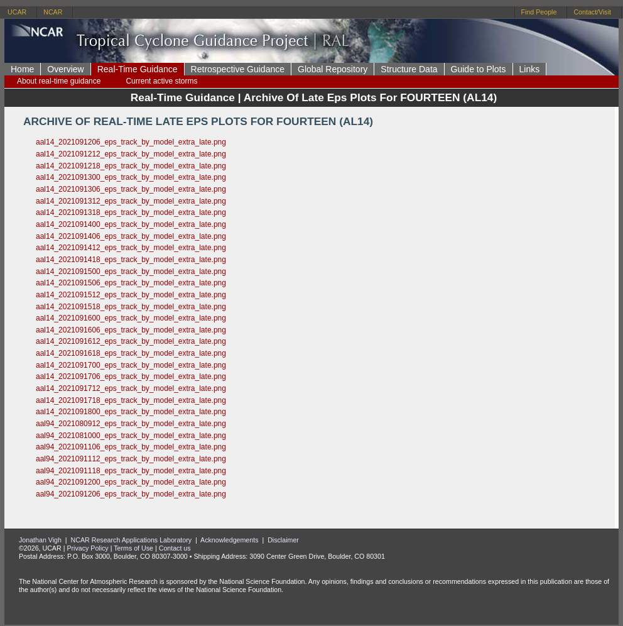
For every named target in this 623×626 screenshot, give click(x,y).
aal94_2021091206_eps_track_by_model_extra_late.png (131, 494)
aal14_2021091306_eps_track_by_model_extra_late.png (131, 189)
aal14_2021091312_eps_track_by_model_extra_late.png (131, 201)
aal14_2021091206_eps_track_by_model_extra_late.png (131, 142)
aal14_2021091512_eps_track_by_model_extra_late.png (131, 294)
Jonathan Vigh (40, 540)
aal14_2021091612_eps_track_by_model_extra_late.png (131, 341)
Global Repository (332, 69)
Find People (539, 12)
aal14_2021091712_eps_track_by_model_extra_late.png (131, 388)
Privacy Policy (87, 548)
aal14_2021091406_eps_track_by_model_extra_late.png (131, 236)
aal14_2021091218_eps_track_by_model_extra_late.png (131, 166)
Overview (65, 69)
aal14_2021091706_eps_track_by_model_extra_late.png (131, 376)
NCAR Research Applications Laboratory (131, 540)
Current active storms (161, 81)
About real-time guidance (58, 81)
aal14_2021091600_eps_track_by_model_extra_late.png (131, 318)
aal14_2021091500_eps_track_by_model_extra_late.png (131, 271)
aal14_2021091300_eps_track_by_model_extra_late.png (131, 177)
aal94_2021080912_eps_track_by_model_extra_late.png (131, 423)
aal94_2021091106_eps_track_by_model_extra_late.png (131, 446)
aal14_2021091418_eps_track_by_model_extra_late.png (131, 259)
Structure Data (409, 69)
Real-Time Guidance (137, 69)
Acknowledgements (229, 540)
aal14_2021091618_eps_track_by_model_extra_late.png (131, 353)
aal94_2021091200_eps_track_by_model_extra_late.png (131, 482)
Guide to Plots (478, 69)
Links (529, 69)
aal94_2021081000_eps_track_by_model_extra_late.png (131, 435)
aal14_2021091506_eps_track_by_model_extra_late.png (131, 282)
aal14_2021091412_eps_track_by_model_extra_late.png (131, 247)
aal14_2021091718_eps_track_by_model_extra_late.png (131, 400)
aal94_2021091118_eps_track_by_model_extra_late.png (131, 470)
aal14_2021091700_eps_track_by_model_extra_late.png (131, 365)
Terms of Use (133, 548)
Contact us (175, 548)
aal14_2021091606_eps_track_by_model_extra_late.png (131, 330)
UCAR (17, 12)
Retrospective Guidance (237, 69)
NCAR (52, 12)
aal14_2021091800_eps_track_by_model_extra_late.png (131, 411)
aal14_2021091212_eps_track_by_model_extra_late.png (131, 154)
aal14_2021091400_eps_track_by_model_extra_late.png (131, 224)
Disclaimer (283, 540)
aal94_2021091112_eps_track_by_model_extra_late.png (131, 458)
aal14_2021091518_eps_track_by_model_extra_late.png (131, 306)
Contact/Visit (592, 12)
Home (22, 69)
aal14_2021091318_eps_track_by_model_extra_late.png (131, 212)
